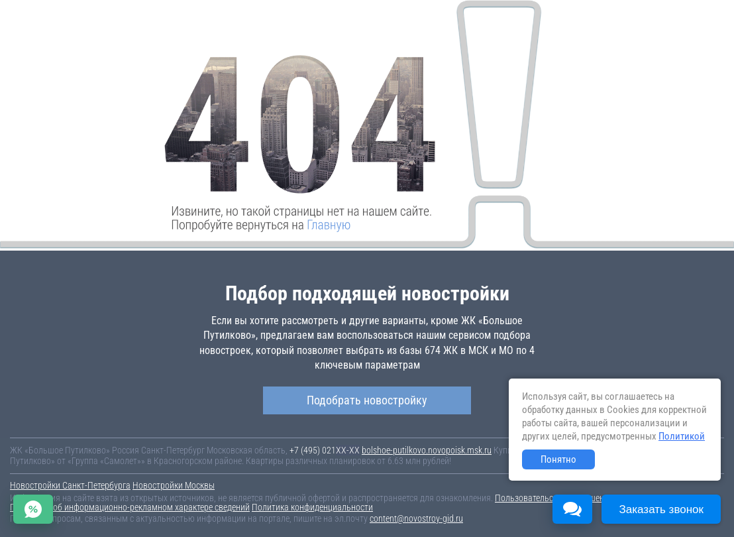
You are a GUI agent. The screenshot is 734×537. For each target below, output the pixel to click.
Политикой (681, 436)
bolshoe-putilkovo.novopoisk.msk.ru (427, 450)
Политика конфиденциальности (312, 507)
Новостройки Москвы (173, 485)
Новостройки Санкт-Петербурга (70, 485)
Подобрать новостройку (367, 400)
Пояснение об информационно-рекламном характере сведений (130, 507)
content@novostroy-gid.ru (416, 518)
